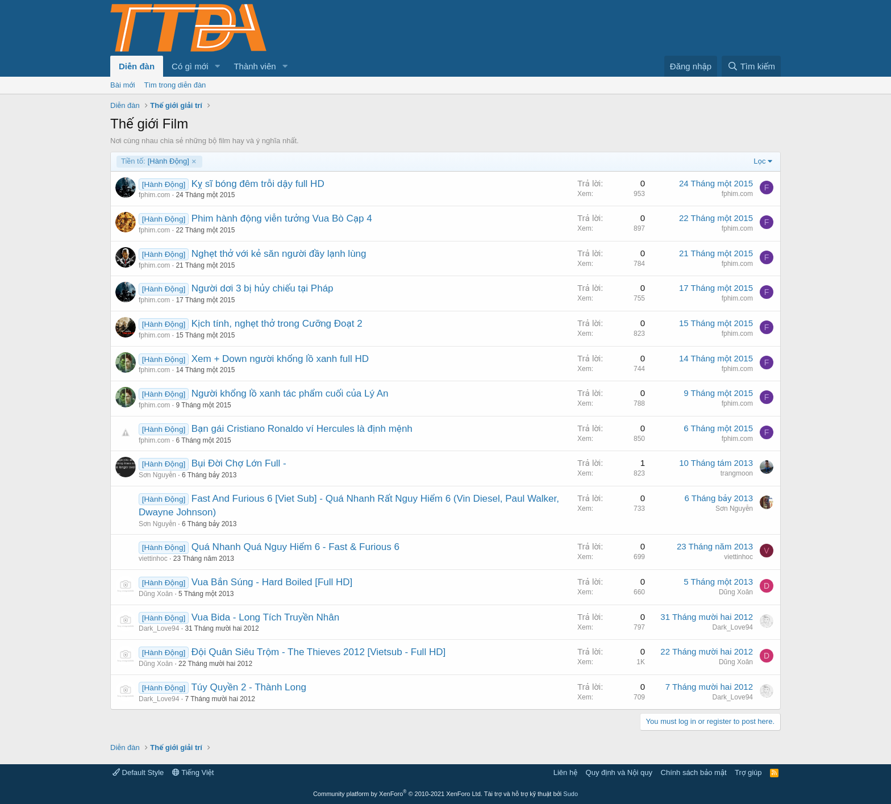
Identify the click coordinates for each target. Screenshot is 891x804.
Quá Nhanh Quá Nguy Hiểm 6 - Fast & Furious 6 (295, 546)
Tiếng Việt (193, 772)
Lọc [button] (759, 161)
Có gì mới (190, 66)
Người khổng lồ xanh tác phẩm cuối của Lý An (290, 393)
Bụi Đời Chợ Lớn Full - (238, 463)
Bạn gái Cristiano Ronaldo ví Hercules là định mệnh (302, 428)
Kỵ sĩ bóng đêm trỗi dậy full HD (257, 183)
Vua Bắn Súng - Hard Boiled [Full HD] (272, 582)
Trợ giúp (748, 772)
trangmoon (737, 473)
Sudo (570, 793)
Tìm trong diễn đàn (175, 85)
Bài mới (122, 85)
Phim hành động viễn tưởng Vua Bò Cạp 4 (281, 218)
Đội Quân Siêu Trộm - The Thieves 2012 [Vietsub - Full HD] (318, 652)
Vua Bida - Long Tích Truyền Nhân (265, 617)
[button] (217, 66)
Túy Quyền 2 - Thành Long (248, 687)
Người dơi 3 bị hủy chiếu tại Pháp (262, 288)
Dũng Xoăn (156, 594)
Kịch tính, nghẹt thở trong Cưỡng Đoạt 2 (277, 323)
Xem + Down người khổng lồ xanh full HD (280, 358)
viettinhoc (153, 559)
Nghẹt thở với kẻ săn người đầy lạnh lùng (279, 253)
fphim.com (154, 195)
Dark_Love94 (159, 628)
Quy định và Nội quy (619, 772)
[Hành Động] (155, 161)
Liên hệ (565, 772)
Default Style (138, 772)
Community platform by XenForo (397, 793)
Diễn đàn (137, 66)
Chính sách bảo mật (694, 772)
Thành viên (255, 66)
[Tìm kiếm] (751, 66)
